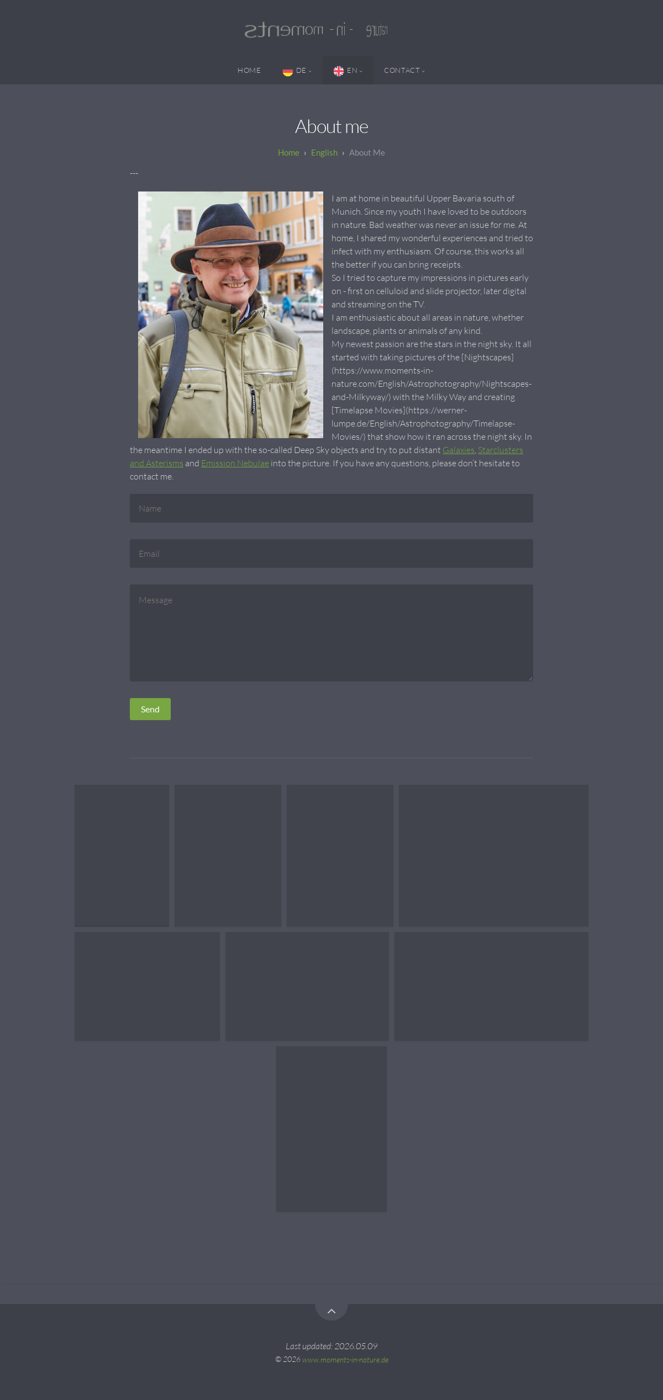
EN (345, 71)
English (324, 152)
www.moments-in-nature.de (345, 1359)
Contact (402, 70)
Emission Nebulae (235, 463)
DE (294, 71)
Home (249, 70)
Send (150, 709)
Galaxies (459, 449)
